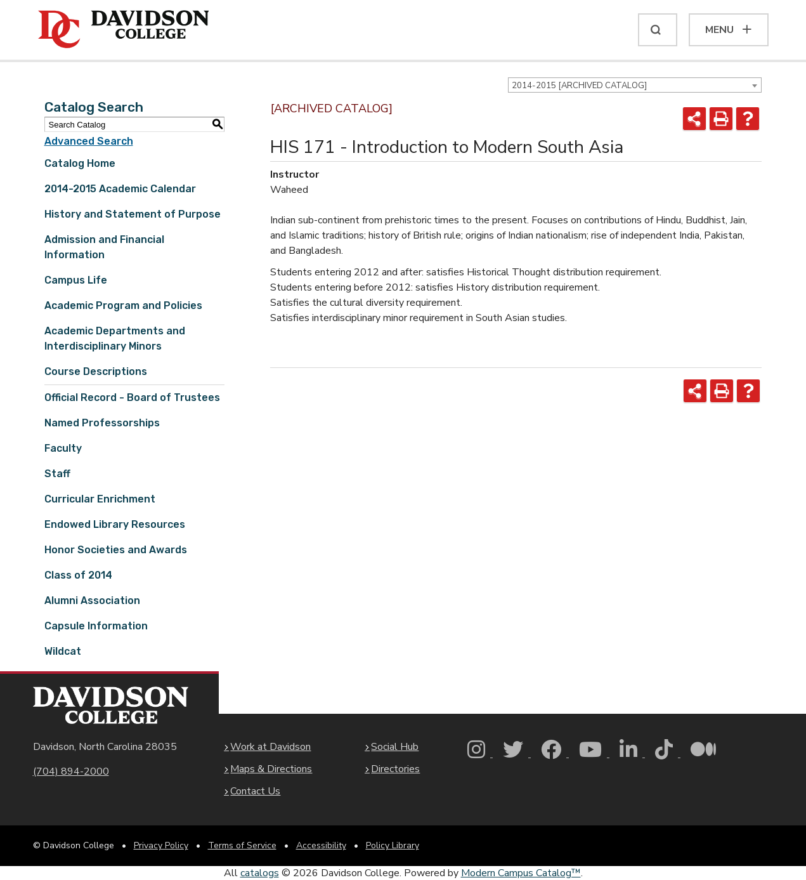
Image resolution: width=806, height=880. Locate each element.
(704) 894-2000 (71, 771)
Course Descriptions (95, 371)
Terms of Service (242, 845)
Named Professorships (102, 423)
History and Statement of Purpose (132, 214)
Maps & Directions (271, 769)
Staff (57, 474)
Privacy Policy (161, 845)
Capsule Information (96, 626)
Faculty (63, 448)
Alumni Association (92, 600)
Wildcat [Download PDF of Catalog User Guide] (62, 651)
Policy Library (392, 845)
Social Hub (395, 747)
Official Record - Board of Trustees (132, 397)
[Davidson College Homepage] (111, 705)
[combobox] (635, 85)
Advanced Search (88, 141)
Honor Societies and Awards (115, 550)
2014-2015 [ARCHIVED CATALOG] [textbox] (579, 85)
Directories (395, 769)
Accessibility (321, 845)
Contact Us (255, 791)
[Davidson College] (123, 29)
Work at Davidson (270, 747)
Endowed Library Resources (114, 524)
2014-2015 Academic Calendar (120, 189)
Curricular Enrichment (99, 499)
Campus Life (75, 280)
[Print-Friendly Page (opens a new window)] (721, 118)
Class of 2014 (78, 575)
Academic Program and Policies (123, 305)
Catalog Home (79, 163)
